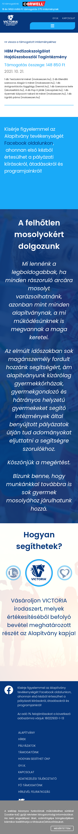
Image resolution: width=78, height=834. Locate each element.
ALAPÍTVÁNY (26, 733)
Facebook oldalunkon (28, 143)
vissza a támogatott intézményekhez (30, 42)
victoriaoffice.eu (31, 806)
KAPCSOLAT (68, 18)
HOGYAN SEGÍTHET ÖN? (34, 759)
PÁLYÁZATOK (27, 746)
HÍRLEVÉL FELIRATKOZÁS (34, 792)
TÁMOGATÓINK (28, 752)
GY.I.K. (55, 18)
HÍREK (22, 739)
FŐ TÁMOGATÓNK (30, 785)
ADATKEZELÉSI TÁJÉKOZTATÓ (37, 779)
